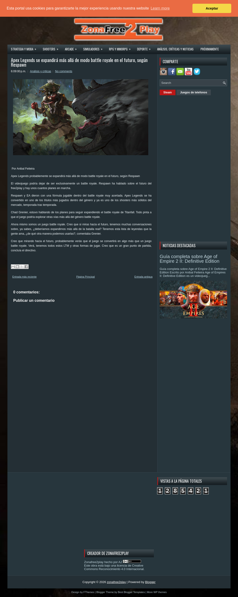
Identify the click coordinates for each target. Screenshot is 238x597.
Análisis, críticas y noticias (175, 49)
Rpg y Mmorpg (121, 47)
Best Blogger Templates (131, 592)
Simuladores (94, 47)
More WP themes (157, 592)
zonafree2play (116, 582)
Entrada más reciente (24, 276)
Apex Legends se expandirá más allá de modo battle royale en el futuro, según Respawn (79, 62)
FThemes (88, 592)
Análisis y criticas (40, 71)
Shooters (52, 47)
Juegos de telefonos (193, 92)
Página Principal (85, 276)
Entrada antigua (143, 276)
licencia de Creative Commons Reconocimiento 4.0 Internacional (114, 567)
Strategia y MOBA (25, 47)
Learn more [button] (160, 8)
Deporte (145, 47)
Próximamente (210, 49)
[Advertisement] (194, 167)
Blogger (150, 582)
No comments (63, 71)
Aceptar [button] (212, 8)
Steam (167, 92)
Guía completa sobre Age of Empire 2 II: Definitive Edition (189, 259)
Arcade (72, 47)
